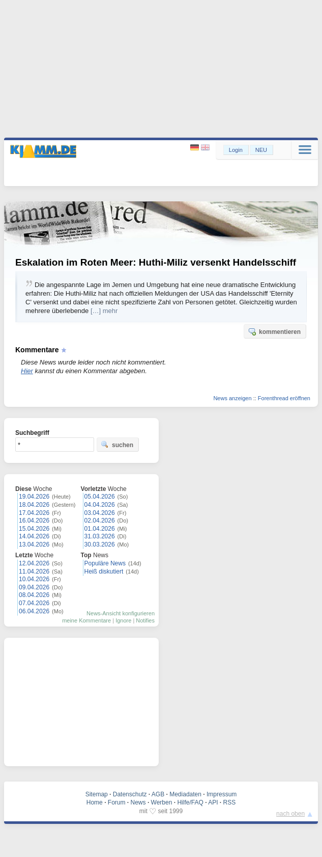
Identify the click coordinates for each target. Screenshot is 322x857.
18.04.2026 (34, 504)
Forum (117, 802)
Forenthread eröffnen (284, 398)
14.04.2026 (34, 536)
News (138, 802)
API (213, 802)
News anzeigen (232, 398)
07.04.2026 (34, 603)
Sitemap (96, 794)
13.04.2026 (34, 544)
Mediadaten (185, 794)
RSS (229, 802)
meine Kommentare (86, 620)
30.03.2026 (99, 544)
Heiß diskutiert (104, 571)
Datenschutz (130, 794)
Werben (161, 802)
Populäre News (105, 563)
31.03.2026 (99, 536)
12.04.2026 (34, 563)
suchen (117, 444)
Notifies (145, 620)
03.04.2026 (99, 512)
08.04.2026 (34, 595)
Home (94, 802)
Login (236, 150)
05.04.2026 (99, 496)
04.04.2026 (99, 504)
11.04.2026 (34, 571)
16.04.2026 (34, 520)
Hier (27, 371)
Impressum (222, 794)
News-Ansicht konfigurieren (120, 613)
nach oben (290, 813)
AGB (158, 794)
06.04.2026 (34, 611)
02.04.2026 (99, 520)
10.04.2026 (34, 579)
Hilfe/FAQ (190, 802)
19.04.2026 (34, 496)
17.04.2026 (34, 512)
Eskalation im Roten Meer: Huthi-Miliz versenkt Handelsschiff (155, 262)
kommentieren (274, 331)
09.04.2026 (34, 587)
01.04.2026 (99, 528)
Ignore (123, 620)
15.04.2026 (34, 528)
